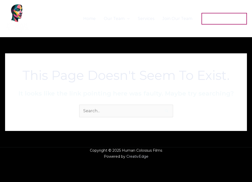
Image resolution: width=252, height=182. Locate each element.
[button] (224, 19)
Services (146, 18)
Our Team (114, 18)
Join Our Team (177, 18)
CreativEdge (137, 156)
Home (89, 18)
